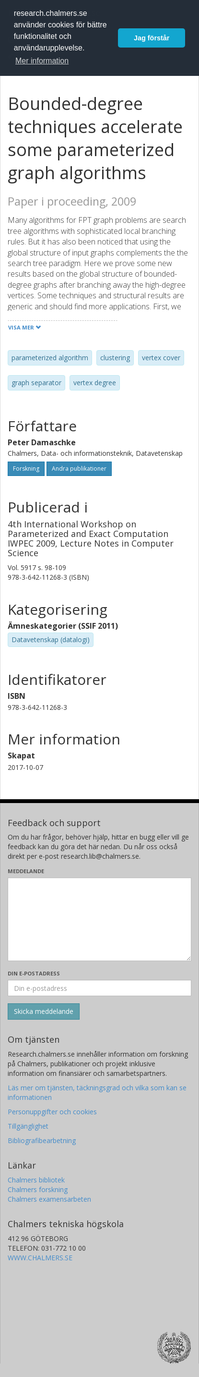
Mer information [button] (42, 61)
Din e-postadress (34, 973)
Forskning (26, 468)
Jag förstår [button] (151, 38)
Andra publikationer (79, 468)
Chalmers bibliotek (36, 1179)
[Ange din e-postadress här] (99, 988)
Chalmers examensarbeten (49, 1199)
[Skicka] (44, 1011)
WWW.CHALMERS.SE (40, 1257)
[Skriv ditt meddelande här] (99, 919)
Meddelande (26, 871)
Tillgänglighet (28, 1126)
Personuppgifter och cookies (52, 1111)
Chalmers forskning (38, 1189)
